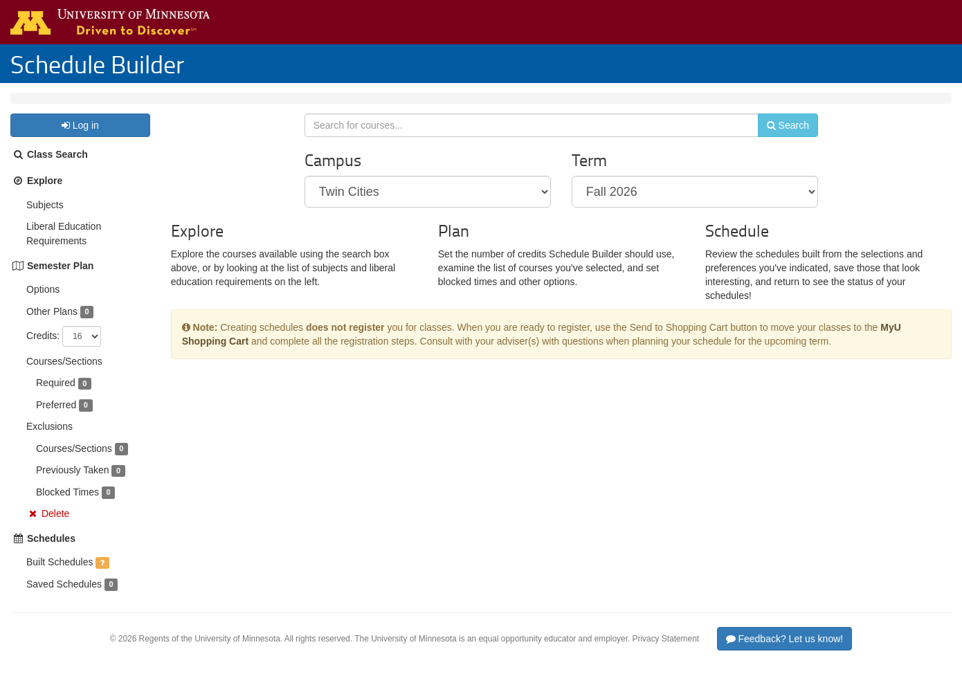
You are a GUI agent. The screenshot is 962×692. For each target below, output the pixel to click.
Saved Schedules (64, 597)
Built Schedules (59, 575)
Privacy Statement (666, 652)
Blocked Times (67, 505)
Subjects (45, 218)
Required (55, 396)
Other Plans (52, 325)
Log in (80, 139)
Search (779, 143)
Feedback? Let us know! (785, 652)
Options (43, 303)
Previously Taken (72, 483)
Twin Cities (44, 105)
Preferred (56, 418)
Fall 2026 (102, 105)
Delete (55, 527)
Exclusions (49, 440)
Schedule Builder (97, 63)
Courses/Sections (64, 375)
